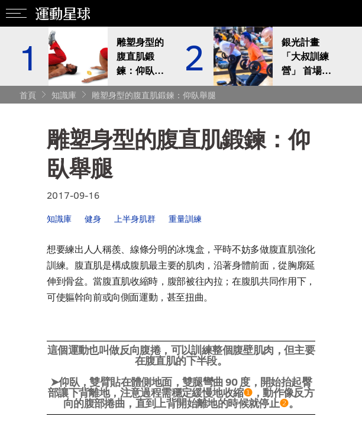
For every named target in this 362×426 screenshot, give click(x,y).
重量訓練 (185, 218)
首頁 (28, 95)
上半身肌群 (135, 218)
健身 (93, 218)
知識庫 (63, 95)
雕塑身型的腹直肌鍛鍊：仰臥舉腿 (154, 95)
